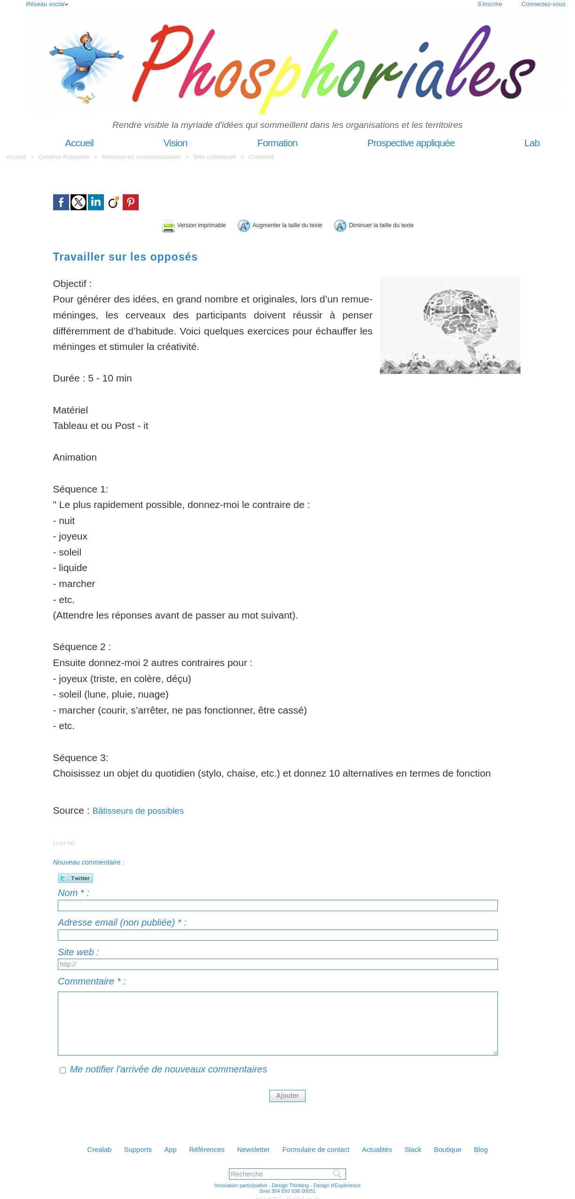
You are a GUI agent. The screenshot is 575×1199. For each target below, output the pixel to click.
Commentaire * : (92, 979)
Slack (431, 1147)
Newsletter (250, 1147)
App (155, 1147)
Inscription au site (301, 1195)
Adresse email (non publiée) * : (122, 920)
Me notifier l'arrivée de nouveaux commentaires (169, 1067)
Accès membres (270, 1195)
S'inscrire (489, 4)
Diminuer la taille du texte (417, 223)
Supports (117, 1147)
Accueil (61, 142)
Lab (513, 142)
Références (197, 1147)
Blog (509, 1147)
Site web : (78, 950)
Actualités (389, 1147)
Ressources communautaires (141, 156)
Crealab (72, 1147)
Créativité (261, 156)
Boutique (472, 1147)
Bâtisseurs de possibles (145, 808)
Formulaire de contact (320, 1147)
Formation (258, 142)
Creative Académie (65, 156)
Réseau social (45, 4)
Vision (157, 142)
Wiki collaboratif (215, 156)
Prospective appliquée (392, 142)
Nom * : (73, 891)
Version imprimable (145, 223)
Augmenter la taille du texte (274, 223)
